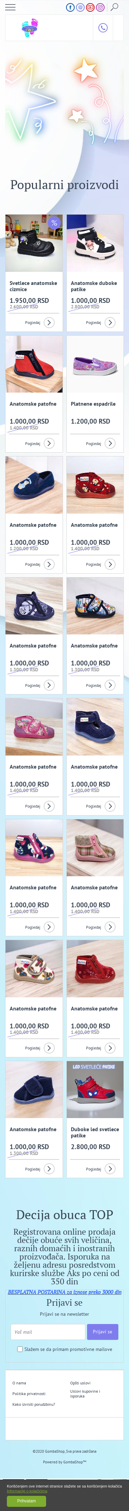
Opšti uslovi (80, 1382)
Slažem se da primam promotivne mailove (68, 1349)
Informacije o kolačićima (27, 1491)
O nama (19, 1382)
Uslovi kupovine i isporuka (85, 1394)
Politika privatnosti (28, 1393)
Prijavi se (102, 1332)
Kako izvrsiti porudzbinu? (33, 1404)
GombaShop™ (74, 1462)
